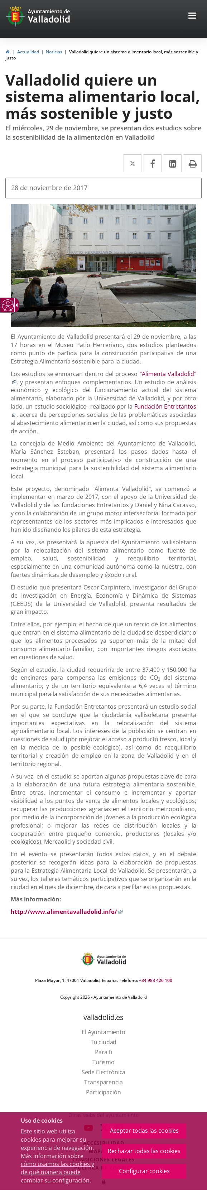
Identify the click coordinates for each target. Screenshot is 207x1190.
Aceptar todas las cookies (144, 1130)
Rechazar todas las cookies (144, 1151)
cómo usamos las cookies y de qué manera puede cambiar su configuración (57, 1172)
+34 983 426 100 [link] (155, 980)
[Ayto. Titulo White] (49, 16)
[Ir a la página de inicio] (16, 16)
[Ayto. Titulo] (111, 959)
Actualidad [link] (28, 52)
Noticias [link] (54, 52)
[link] (7, 52)
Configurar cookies (144, 1171)
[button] (192, 16)
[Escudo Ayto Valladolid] (88, 959)
